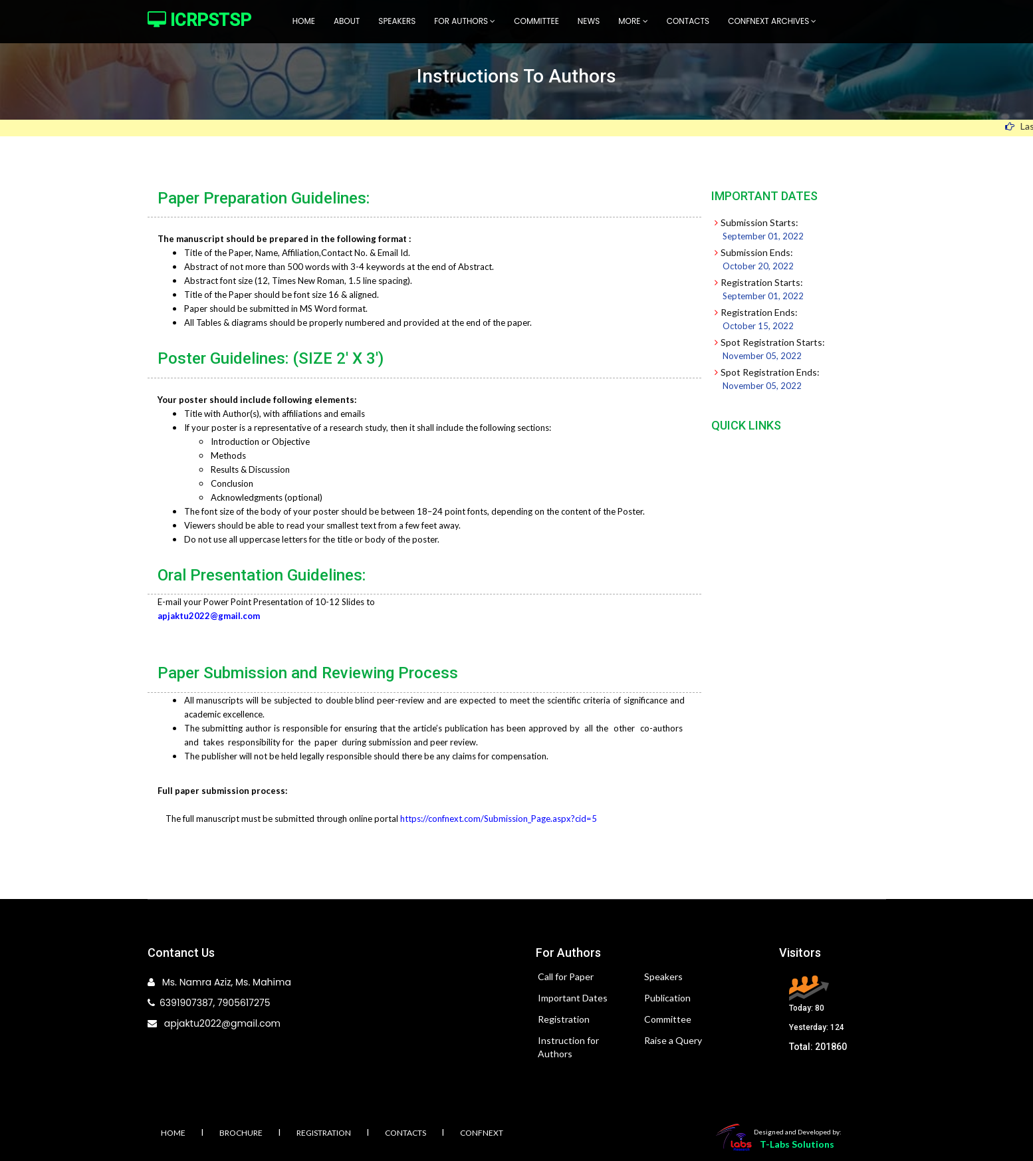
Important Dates (573, 997)
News (589, 21)
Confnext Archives (772, 21)
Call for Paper (566, 976)
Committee (536, 21)
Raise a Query (673, 1040)
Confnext (481, 1133)
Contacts (688, 21)
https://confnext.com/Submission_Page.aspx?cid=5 (498, 818)
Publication (667, 997)
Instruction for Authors (568, 1047)
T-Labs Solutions (797, 1144)
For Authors (464, 21)
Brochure (241, 1133)
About (347, 21)
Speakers (396, 21)
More (632, 21)
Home (303, 21)
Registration (564, 1019)
